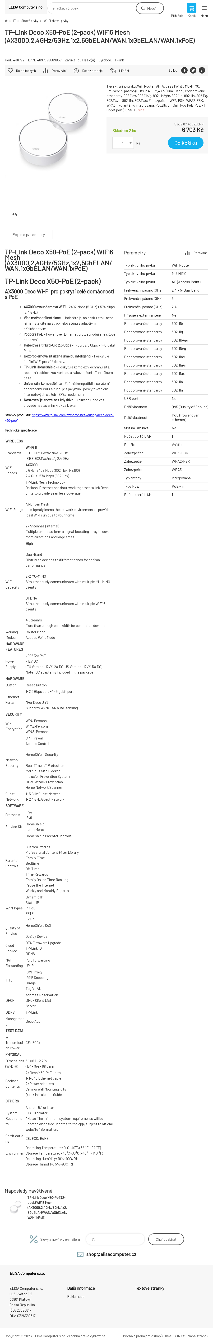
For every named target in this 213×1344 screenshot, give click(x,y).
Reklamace (75, 1296)
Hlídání (124, 71)
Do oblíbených (26, 71)
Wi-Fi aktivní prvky (56, 21)
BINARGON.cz (174, 1336)
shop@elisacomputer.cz (111, 1254)
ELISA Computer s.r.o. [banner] (25, 7)
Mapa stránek (197, 1336)
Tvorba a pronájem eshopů (142, 1336)
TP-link (118, 60)
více (141, 110)
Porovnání (59, 71)
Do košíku (185, 142)
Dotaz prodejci (92, 71)
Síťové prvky (29, 21)
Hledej (151, 8)
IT (14, 21)
